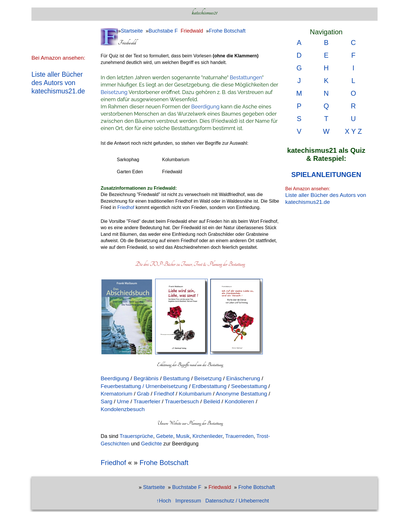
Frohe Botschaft (227, 31)
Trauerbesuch (182, 401)
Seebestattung (249, 386)
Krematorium (117, 394)
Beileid (211, 401)
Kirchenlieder (207, 436)
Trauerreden (239, 436)
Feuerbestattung (121, 386)
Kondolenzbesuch (123, 409)
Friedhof (125, 207)
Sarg (106, 401)
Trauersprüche (136, 436)
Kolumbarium (195, 394)
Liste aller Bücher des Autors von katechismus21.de (58, 83)
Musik (183, 436)
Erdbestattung (209, 386)
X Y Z (353, 131)
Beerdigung (205, 106)
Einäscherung (243, 378)
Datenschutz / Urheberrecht (237, 501)
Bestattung (176, 378)
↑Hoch (163, 501)
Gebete (164, 436)
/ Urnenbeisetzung (164, 386)
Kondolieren (239, 401)
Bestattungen (246, 77)
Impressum (188, 501)
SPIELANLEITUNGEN (326, 174)
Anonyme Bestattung (241, 394)
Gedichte (151, 444)
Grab (142, 394)
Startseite (132, 31)
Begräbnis (146, 378)
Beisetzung (114, 92)
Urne (123, 401)
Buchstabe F (163, 31)
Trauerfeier (147, 401)
